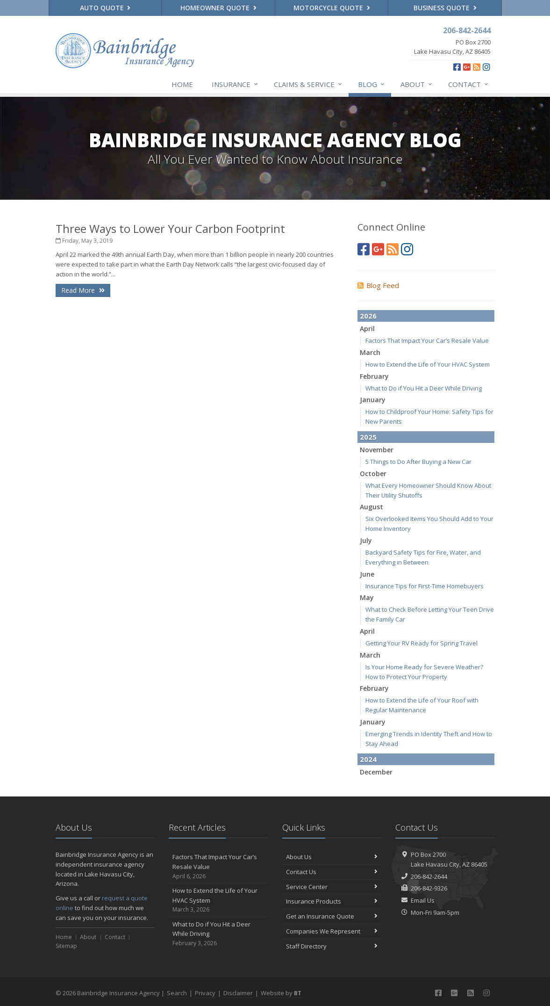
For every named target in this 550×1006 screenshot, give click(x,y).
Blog (372, 84)
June (367, 574)
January (373, 399)
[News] (476, 66)
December (376, 771)
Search (177, 993)
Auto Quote (105, 7)
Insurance (235, 84)
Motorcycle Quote (331, 7)
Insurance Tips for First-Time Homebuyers (424, 586)
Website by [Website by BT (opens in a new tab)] (281, 993)
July (366, 540)
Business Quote (445, 7)
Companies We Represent (332, 931)
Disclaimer (238, 993)
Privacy (205, 993)
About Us (332, 857)
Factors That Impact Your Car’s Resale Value (427, 340)
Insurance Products (332, 901)
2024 (368, 759)
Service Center (332, 887)
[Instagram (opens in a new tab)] (486, 66)
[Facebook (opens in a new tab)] (457, 66)
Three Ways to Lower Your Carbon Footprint (170, 228)
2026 (368, 315)
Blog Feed (378, 285)
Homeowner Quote (218, 7)
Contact (468, 84)
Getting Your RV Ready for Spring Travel (421, 643)
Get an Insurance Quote (332, 916)
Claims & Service (308, 84)
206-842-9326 (429, 888)
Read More (83, 290)
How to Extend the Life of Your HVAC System (427, 364)
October (373, 473)
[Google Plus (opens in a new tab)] (467, 66)
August (371, 506)
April (367, 328)
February (374, 376)
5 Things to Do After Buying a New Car (418, 461)
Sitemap (66, 946)
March (370, 352)
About (416, 84)
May (367, 597)
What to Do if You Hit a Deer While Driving (423, 388)
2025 (368, 436)
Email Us (423, 900)
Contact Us (332, 872)
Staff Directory (332, 946)
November (376, 449)
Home (182, 84)
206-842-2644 (429, 876)
